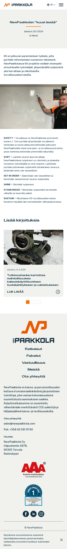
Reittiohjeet (11, 453)
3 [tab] (39, 302)
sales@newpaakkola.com (19, 423)
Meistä (34, 369)
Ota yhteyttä (33, 376)
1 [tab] (28, 302)
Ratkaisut (33, 349)
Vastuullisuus (33, 362)
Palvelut (33, 356)
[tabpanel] (33, 263)
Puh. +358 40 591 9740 (18, 429)
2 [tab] (33, 302)
